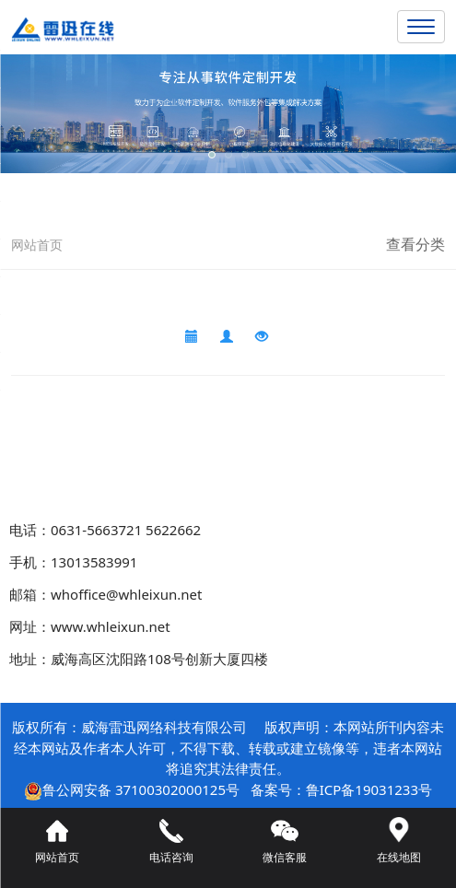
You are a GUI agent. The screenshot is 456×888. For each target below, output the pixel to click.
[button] (212, 154)
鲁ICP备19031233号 (369, 789)
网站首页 (37, 244)
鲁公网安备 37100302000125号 (141, 789)
